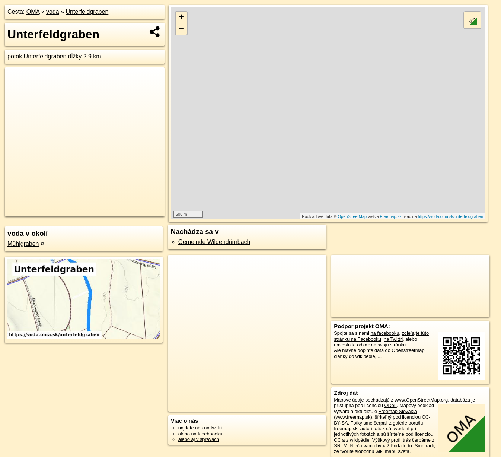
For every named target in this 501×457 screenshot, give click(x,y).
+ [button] (181, 17)
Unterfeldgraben (87, 12)
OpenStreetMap (352, 216)
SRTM (340, 445)
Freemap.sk (391, 216)
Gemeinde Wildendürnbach (214, 242)
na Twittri (393, 339)
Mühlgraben (23, 244)
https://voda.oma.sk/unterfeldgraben (451, 216)
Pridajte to (401, 445)
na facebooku (384, 333)
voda (52, 12)
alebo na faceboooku (200, 434)
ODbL (390, 405)
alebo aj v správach (198, 439)
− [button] (181, 29)
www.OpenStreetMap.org (421, 400)
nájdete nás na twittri (200, 428)
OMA (33, 12)
